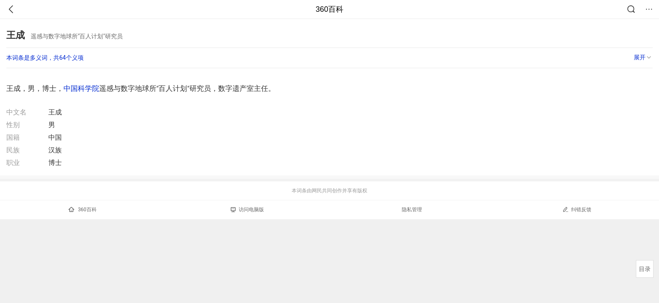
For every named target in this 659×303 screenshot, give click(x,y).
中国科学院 (81, 88)
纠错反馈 (576, 209)
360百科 (329, 9)
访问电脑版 (247, 210)
